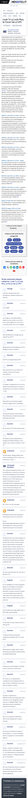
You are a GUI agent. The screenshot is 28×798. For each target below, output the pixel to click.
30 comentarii (7, 25)
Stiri (10, 16)
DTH (4, 10)
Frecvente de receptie (8, 13)
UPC (20, 16)
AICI (11, 183)
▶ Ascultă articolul (17, 25)
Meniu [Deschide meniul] (4, 2)
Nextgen (22, 13)
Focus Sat (9, 10)
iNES (17, 13)
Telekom (15, 16)
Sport (4, 16)
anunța (3, 91)
